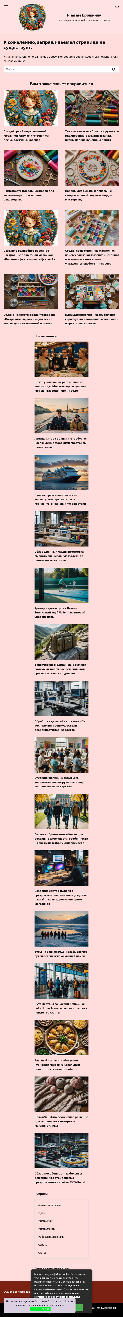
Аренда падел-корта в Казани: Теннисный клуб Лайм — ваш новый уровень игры (60, 612)
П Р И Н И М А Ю (40, 1308)
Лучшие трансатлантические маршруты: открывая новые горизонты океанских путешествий (60, 499)
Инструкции (45, 1220)
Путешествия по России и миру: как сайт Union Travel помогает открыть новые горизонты (61, 1008)
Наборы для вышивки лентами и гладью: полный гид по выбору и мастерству (88, 195)
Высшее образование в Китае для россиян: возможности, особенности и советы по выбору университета (61, 838)
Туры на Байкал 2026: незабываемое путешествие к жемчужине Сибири (61, 954)
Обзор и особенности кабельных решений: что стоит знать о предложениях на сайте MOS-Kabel (60, 1178)
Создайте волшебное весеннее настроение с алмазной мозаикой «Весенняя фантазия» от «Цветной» (29, 255)
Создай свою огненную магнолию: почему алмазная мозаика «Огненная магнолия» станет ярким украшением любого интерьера (92, 257)
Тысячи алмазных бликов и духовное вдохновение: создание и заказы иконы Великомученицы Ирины (92, 135)
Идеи (41, 1213)
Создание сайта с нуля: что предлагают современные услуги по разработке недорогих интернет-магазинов (61, 897)
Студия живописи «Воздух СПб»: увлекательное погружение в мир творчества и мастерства (59, 782)
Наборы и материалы (51, 1236)
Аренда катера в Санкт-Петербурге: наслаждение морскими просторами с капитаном (61, 443)
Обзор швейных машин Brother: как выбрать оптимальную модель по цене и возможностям (60, 556)
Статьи (42, 1252)
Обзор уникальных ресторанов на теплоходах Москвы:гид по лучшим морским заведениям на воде (60, 386)
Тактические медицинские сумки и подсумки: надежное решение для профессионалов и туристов (60, 669)
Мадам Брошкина (84, 15)
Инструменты (46, 1228)
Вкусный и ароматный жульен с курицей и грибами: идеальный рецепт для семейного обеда (57, 1065)
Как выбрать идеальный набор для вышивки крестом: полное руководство (29, 195)
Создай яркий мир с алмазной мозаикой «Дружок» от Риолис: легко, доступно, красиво (26, 135)
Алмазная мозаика (50, 1205)
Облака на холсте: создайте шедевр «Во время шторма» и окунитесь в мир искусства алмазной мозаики (30, 319)
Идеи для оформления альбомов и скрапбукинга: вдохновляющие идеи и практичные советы (91, 319)
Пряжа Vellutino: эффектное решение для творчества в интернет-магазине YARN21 (61, 1121)
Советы (42, 1244)
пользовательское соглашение (46, 1305)
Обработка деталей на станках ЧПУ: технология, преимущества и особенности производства (60, 725)
